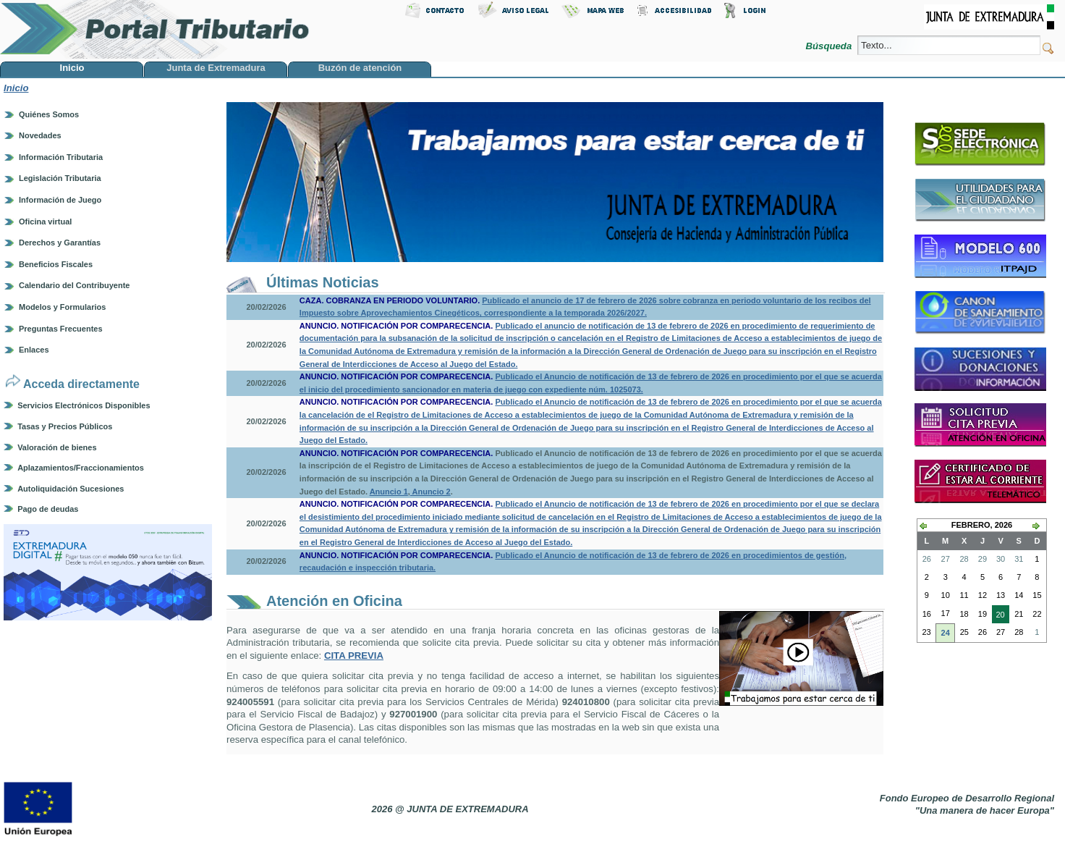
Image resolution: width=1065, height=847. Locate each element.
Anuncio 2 (430, 491)
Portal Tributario (155, 29)
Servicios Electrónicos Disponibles (83, 405)
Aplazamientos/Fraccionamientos (80, 467)
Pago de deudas (47, 509)
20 (998, 616)
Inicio (16, 88)
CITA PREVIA (353, 655)
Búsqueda (830, 46)
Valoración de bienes (56, 447)
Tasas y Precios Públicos (64, 426)
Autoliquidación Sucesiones (70, 488)
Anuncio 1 (389, 491)
